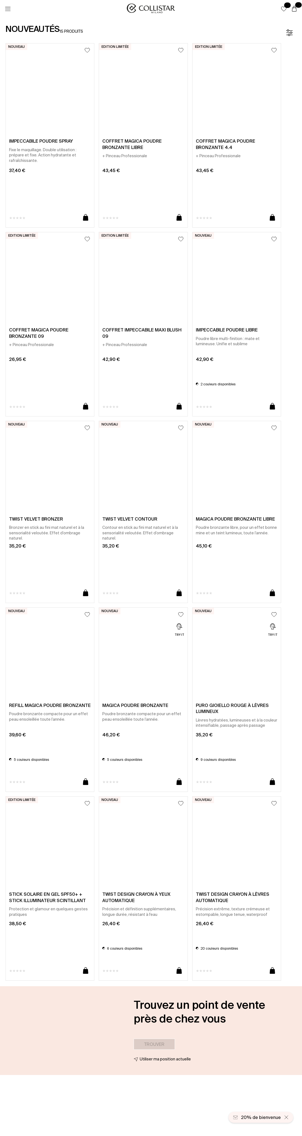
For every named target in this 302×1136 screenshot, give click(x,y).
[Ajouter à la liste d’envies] (87, 50)
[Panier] (294, 9)
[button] (284, 9)
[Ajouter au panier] (85, 217)
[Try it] (179, 630)
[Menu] (7, 9)
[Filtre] (289, 32)
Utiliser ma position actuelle (165, 1059)
